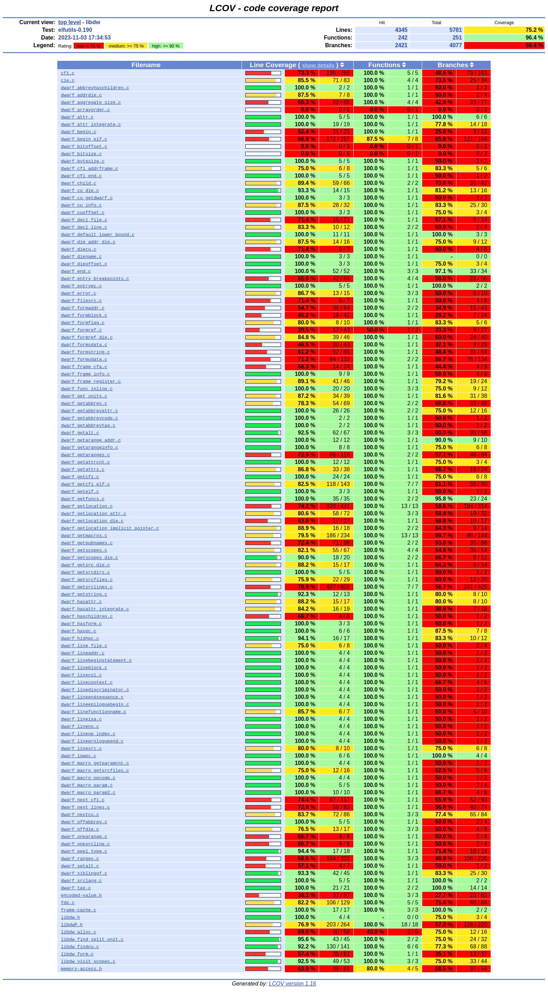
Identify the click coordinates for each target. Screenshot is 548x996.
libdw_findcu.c (80, 947)
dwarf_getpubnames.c (87, 543)
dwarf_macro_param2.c (88, 792)
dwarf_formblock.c (84, 315)
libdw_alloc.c (78, 932)
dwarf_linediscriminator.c (95, 690)
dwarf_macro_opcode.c (88, 778)
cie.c (67, 80)
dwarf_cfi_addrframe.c (89, 168)
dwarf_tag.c (76, 888)
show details (318, 65)
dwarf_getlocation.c (87, 506)
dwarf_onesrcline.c (85, 844)
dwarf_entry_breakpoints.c (95, 278)
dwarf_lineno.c (80, 726)
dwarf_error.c (78, 293)
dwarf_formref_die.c (87, 337)
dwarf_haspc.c (78, 631)
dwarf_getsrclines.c (87, 587)
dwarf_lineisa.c (81, 719)
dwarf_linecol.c (81, 675)
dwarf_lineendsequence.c (92, 697)
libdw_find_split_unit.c (92, 939)
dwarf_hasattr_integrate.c (95, 609)
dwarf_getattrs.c (82, 469)
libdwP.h (71, 925)
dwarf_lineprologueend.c (92, 741)
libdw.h (70, 917)
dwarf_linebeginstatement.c (96, 660)
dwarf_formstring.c (85, 352)
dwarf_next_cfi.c (82, 800)
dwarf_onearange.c (84, 836)
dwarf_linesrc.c (81, 748)
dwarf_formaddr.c (82, 308)
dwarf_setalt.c (80, 866)
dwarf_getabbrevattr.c (89, 411)
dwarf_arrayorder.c (85, 110)
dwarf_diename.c (81, 256)
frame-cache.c (78, 910)
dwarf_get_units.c (84, 396)
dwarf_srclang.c (81, 880)
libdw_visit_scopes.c (88, 961)
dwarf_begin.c (78, 132)
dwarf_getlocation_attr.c (93, 513)
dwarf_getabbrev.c (84, 403)
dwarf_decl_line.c (84, 227)
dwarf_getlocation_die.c (92, 521)
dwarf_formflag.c (82, 323)
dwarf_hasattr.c (81, 602)
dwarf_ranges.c (80, 858)
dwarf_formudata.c (84, 359)
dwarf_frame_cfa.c (84, 367)
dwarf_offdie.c (80, 829)
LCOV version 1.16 (292, 984)
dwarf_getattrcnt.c (85, 462)
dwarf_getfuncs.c (82, 499)
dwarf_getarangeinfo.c (89, 447)
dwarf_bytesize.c (82, 161)
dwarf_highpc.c (80, 638)
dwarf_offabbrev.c (84, 822)
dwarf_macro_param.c (87, 785)
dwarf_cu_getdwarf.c (87, 198)
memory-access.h (81, 969)
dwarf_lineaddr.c (82, 653)
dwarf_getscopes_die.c (89, 557)
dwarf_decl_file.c (84, 220)
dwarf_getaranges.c (85, 455)
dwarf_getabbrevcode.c (89, 418)
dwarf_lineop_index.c (88, 734)
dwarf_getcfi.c (80, 477)
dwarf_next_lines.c (85, 807)
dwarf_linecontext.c (87, 682)
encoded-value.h (81, 895)
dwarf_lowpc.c (78, 756)
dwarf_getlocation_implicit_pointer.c (110, 528)
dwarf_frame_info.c (85, 374)
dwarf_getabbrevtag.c (88, 425)
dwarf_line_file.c (84, 646)
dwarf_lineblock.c (84, 668)
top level (69, 22)
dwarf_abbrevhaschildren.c (95, 88)
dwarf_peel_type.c (84, 851)
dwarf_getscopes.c (84, 550)
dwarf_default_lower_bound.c (98, 234)
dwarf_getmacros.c (84, 535)
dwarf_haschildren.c (87, 616)
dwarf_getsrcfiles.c (87, 579)
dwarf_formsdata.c (84, 345)
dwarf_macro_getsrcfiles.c (95, 770)
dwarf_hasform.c (81, 624)
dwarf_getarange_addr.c (91, 440)
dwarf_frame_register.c (91, 381)
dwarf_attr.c (77, 117)
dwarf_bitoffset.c (84, 146)
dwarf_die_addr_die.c (88, 242)
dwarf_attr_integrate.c (91, 124)
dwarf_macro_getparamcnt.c (95, 763)
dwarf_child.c (78, 183)
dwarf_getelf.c (80, 491)
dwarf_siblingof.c (84, 873)
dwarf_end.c (76, 271)
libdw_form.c (77, 954)
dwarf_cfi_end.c (81, 176)
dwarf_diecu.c (78, 249)
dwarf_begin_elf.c (84, 139)
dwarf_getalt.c (80, 433)
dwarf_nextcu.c (80, 814)
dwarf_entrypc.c (81, 286)
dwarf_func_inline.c (87, 389)
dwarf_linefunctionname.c (93, 712)
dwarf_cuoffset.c (82, 212)
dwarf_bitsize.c (81, 154)
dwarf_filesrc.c (81, 301)
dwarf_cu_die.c (80, 190)
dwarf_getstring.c (84, 594)
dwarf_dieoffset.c (84, 264)
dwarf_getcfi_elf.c (85, 484)
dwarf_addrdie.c (81, 95)
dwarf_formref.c (81, 330)
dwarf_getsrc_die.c (85, 565)
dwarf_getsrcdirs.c (85, 572)
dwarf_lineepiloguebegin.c (95, 704)
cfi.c (67, 73)
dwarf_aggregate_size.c (91, 102)
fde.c (67, 903)
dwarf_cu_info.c (81, 205)
